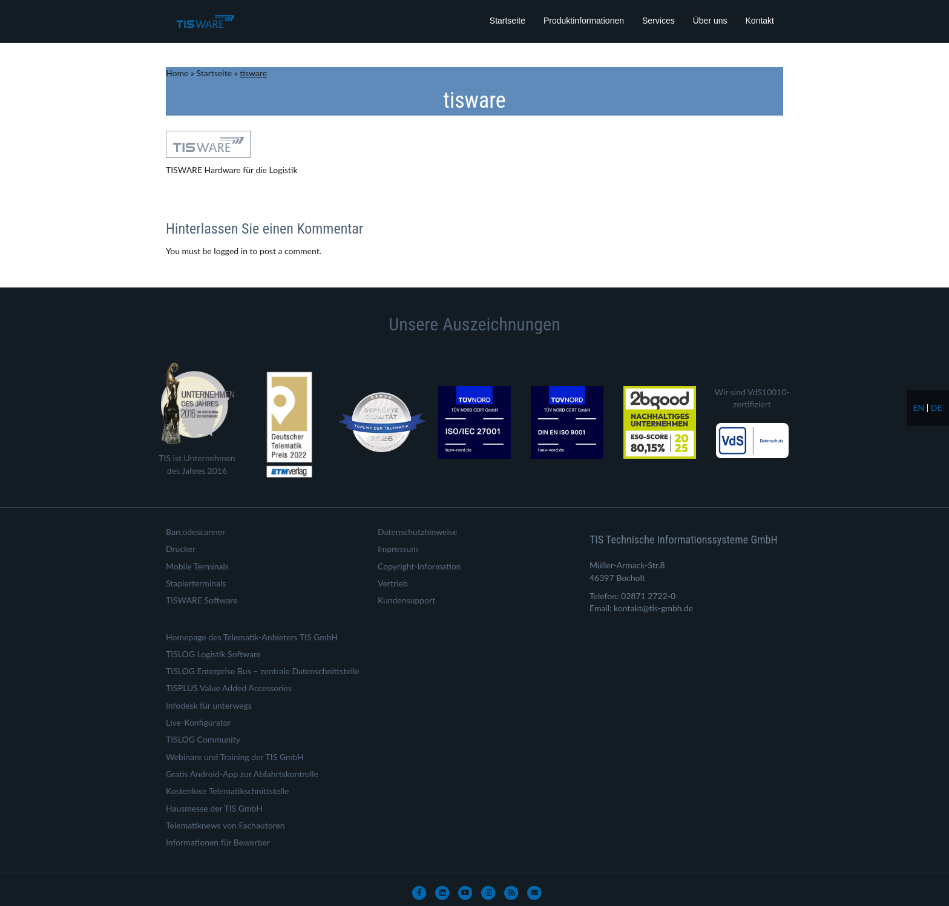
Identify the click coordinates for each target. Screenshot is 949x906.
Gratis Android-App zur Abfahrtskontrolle (242, 774)
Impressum (398, 548)
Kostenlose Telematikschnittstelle (227, 791)
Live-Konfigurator (198, 722)
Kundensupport (406, 600)
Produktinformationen (583, 20)
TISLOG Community (203, 739)
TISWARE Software (202, 600)
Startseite (507, 20)
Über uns (710, 20)
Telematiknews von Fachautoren (225, 825)
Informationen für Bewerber (218, 842)
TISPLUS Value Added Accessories (229, 688)
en (918, 407)
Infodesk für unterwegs (209, 705)
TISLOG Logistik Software (213, 654)
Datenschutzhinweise (417, 532)
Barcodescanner (195, 532)
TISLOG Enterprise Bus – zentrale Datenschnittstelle (263, 671)
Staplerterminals (196, 583)
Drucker (180, 548)
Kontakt (760, 20)
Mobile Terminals (197, 566)
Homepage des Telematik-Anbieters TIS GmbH (252, 637)
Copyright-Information (419, 566)
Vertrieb (393, 583)
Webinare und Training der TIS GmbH (235, 757)
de (936, 407)
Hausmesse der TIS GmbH (214, 808)
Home (177, 73)
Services (658, 20)
